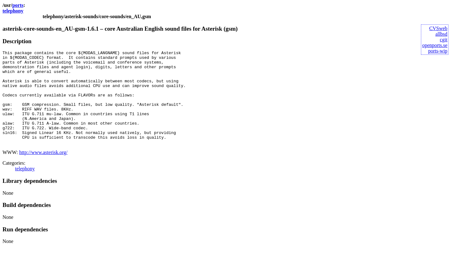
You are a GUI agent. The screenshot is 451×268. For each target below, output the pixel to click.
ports (17, 5)
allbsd (441, 34)
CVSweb (438, 28)
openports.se (434, 45)
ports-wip (437, 51)
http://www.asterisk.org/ (43, 171)
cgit (443, 39)
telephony (13, 10)
